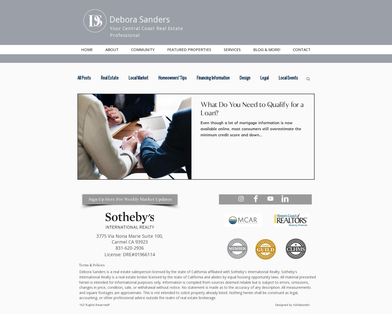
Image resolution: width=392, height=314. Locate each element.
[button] (232, 49)
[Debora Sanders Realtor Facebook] (255, 198)
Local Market (138, 78)
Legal (264, 78)
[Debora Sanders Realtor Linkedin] (285, 198)
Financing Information (213, 78)
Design (245, 78)
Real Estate (110, 78)
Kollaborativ (302, 305)
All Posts (84, 78)
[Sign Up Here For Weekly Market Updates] (129, 199)
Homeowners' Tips (172, 78)
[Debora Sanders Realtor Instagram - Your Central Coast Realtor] (241, 198)
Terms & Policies (92, 265)
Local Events (288, 78)
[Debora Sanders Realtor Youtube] (270, 198)
